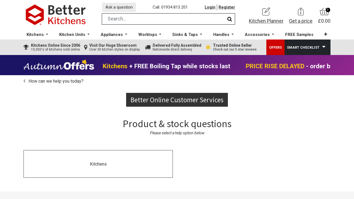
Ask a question (120, 8)
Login (209, 8)
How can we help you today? (55, 82)
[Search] (230, 20)
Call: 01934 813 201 (171, 8)
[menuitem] (298, 36)
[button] (324, 36)
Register (226, 8)
